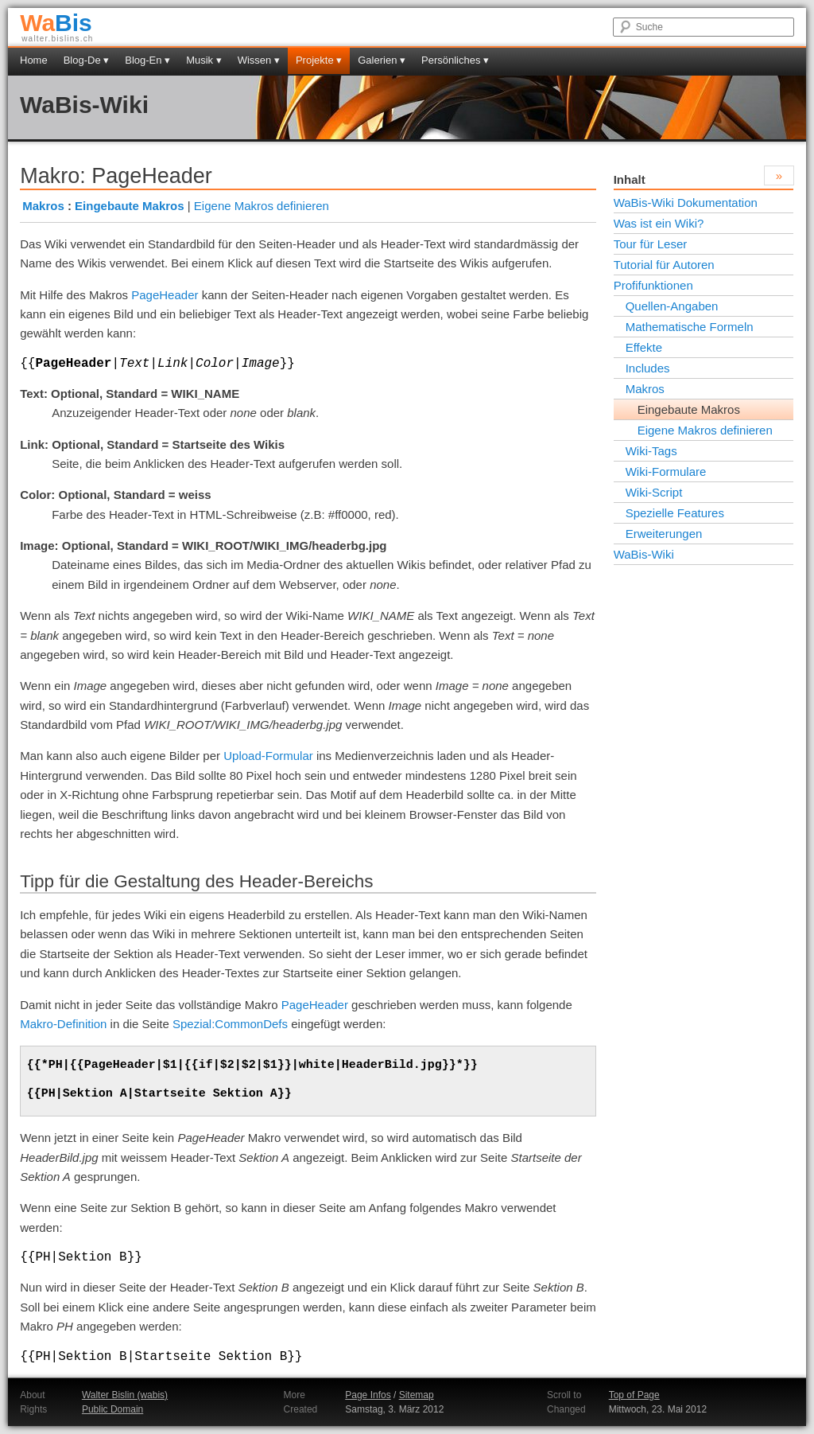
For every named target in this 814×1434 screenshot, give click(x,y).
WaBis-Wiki (84, 105)
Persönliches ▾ (455, 60)
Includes (648, 368)
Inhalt (629, 179)
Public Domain (112, 1409)
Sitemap (416, 1395)
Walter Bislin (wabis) (125, 1395)
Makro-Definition (63, 1024)
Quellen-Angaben (672, 306)
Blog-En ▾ (147, 60)
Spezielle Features (675, 513)
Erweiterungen (664, 533)
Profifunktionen (653, 285)
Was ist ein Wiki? (659, 223)
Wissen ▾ (259, 60)
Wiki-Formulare (666, 471)
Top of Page (634, 1395)
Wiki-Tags (651, 451)
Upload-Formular (268, 755)
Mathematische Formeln (690, 326)
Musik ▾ (204, 60)
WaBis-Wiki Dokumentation (686, 202)
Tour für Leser (651, 244)
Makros (43, 205)
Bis (56, 23)
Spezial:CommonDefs (230, 1024)
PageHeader (164, 295)
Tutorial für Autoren (664, 264)
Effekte (644, 347)
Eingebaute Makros (129, 205)
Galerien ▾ (381, 60)
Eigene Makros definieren (261, 205)
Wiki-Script (654, 492)
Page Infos (367, 1395)
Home (34, 60)
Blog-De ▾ (87, 60)
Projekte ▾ (319, 60)
